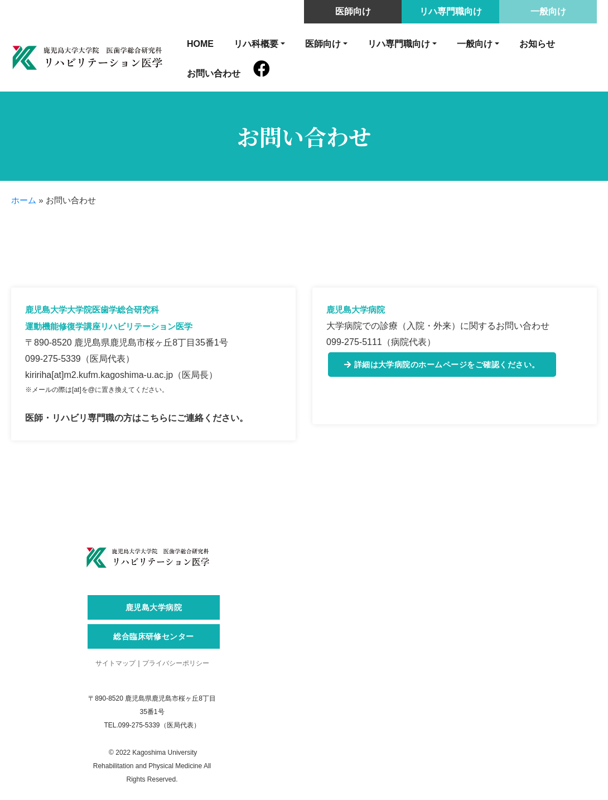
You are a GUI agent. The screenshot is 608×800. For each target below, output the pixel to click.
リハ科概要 (256, 44)
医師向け (353, 11)
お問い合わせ (213, 73)
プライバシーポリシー (175, 663)
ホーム (23, 200)
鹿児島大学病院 (154, 607)
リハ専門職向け (450, 11)
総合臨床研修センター (153, 636)
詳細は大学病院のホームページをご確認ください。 (442, 364)
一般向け (548, 11)
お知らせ (537, 44)
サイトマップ (115, 663)
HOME (200, 44)
